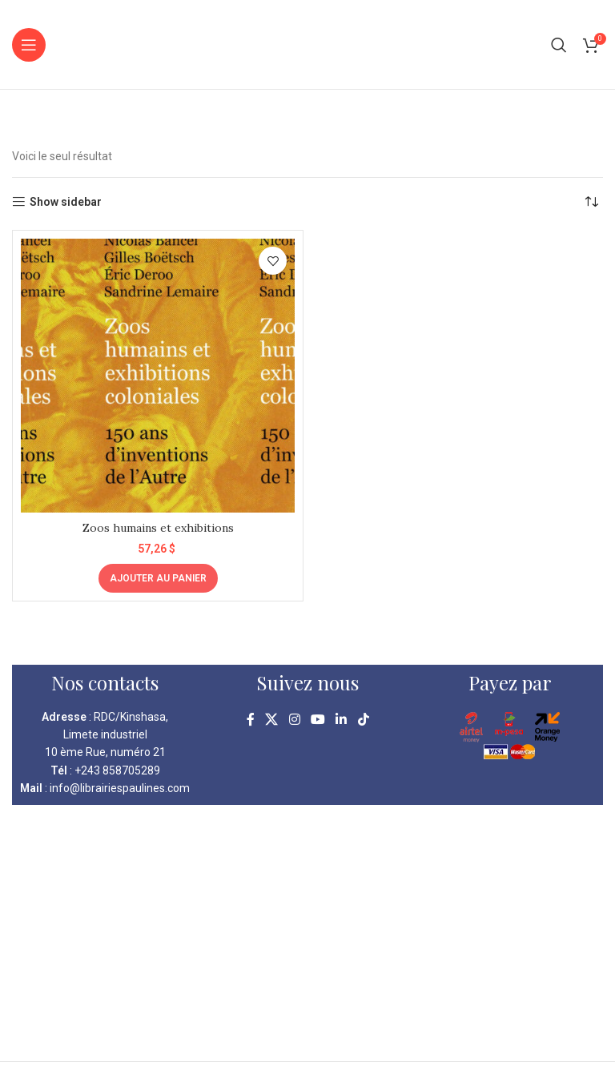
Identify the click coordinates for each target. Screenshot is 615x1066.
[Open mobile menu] (29, 45)
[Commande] (591, 202)
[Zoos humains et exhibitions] (158, 376)
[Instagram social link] (294, 720)
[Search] (559, 45)
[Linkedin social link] (341, 720)
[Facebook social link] (250, 720)
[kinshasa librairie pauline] (307, 933)
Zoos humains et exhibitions (158, 528)
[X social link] (271, 720)
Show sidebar (66, 201)
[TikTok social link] (363, 720)
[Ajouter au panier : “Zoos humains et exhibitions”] (158, 578)
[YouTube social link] (317, 720)
